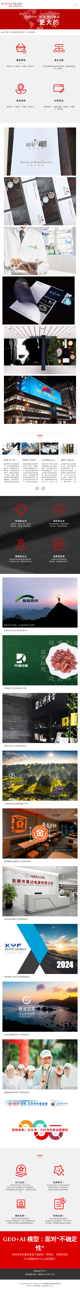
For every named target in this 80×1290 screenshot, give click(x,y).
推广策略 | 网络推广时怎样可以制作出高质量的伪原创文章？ (22, 32)
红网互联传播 (36, 1286)
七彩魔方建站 (44, 1286)
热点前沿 (40, 435)
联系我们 (40, 1155)
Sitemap (51, 1286)
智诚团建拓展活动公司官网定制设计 (17, 1092)
